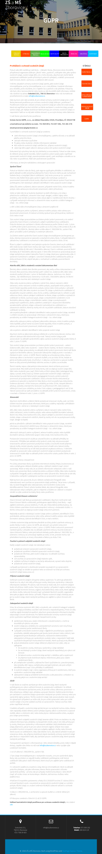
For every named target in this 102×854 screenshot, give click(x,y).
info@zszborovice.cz (37, 96)
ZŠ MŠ (15, 5)
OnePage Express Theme (72, 851)
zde (11, 804)
